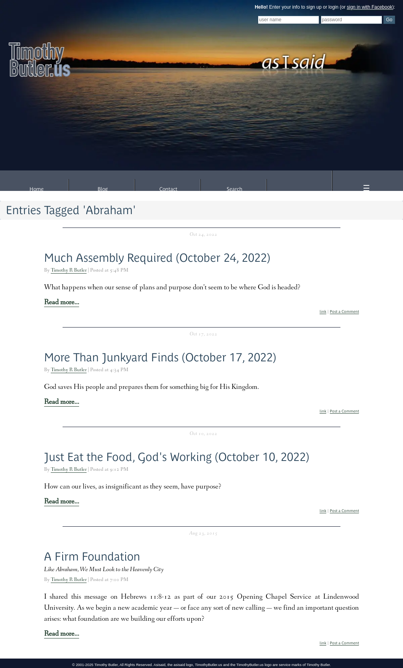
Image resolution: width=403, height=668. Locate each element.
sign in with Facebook (369, 7)
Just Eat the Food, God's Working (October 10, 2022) (176, 456)
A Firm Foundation (92, 556)
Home (37, 189)
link (323, 311)
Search (234, 189)
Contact (168, 189)
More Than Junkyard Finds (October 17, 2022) (160, 357)
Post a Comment (344, 311)
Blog (103, 189)
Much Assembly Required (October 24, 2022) (157, 257)
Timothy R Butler (69, 270)
